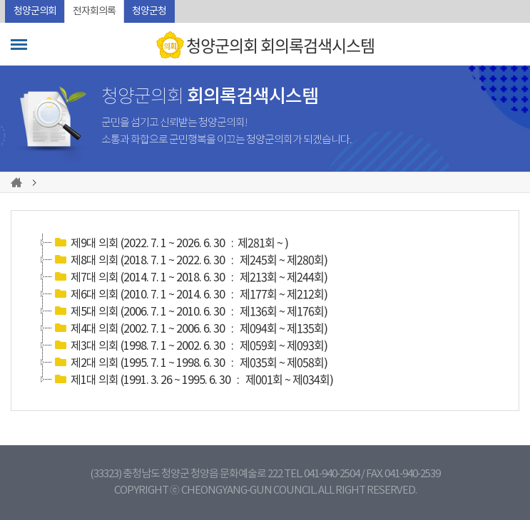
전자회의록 (94, 11)
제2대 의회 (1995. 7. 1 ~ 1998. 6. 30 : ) (189, 361)
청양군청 (149, 11)
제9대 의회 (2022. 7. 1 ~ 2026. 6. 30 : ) (170, 242)
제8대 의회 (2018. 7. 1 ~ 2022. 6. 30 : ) (189, 259)
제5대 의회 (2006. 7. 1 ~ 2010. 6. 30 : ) (189, 310)
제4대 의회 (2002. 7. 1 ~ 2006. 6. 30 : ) (189, 327)
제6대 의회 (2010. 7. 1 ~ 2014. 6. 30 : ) (189, 293)
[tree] (265, 311)
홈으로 (18, 182)
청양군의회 (35, 11)
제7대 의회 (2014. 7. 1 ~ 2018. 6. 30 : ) (189, 276)
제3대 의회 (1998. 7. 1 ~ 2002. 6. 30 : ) (189, 344)
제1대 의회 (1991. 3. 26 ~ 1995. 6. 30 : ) (192, 379)
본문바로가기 (0, 0)
